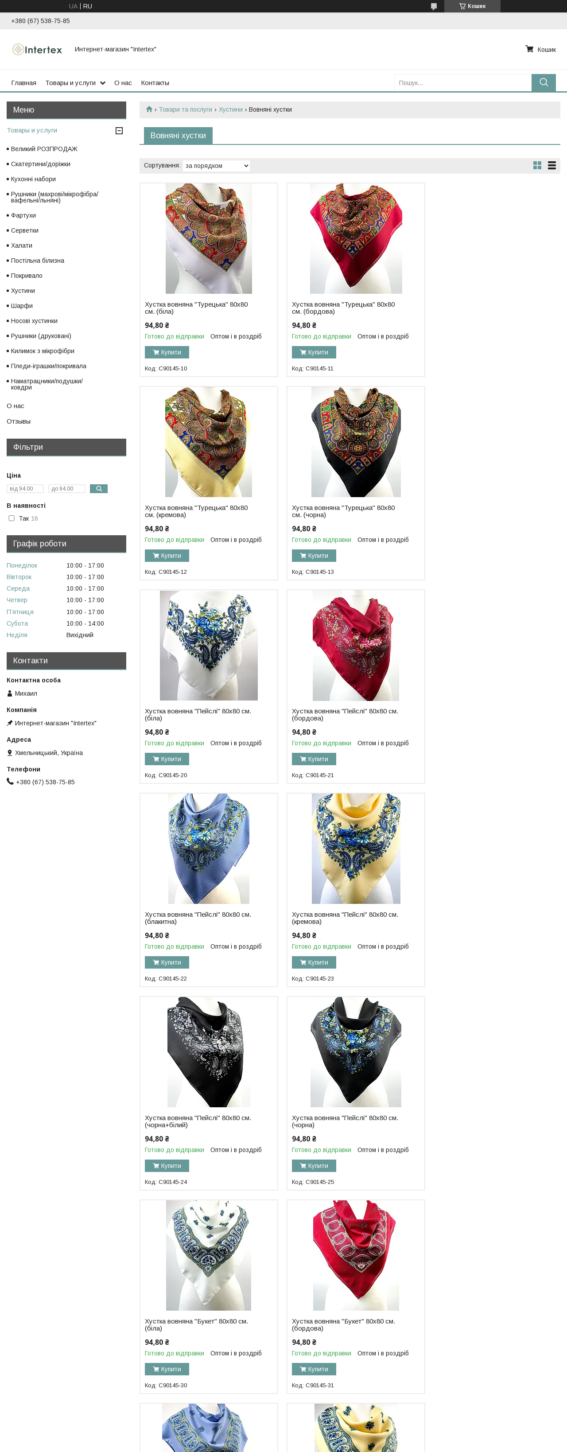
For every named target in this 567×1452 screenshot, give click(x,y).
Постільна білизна (37, 260)
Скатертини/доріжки (40, 163)
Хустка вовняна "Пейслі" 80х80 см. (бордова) (478, 511)
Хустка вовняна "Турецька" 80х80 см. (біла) (196, 308)
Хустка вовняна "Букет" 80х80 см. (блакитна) (196, 1121)
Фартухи (23, 215)
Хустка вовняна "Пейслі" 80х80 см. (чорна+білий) (478, 715)
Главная (23, 82)
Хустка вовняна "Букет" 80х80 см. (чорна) (196, 1325)
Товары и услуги (70, 82)
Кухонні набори (33, 179)
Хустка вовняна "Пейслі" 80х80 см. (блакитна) (192, 715)
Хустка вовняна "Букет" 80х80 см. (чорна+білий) (482, 1121)
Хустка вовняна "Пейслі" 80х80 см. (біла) (335, 511)
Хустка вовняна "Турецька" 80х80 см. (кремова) (482, 308)
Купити (171, 352)
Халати (21, 245)
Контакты (155, 82)
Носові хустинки (34, 320)
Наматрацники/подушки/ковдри (47, 384)
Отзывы (19, 421)
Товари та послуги (185, 109)
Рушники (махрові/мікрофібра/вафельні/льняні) (54, 197)
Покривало (27, 275)
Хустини (231, 109)
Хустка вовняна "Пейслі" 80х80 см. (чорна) (192, 918)
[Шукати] (544, 82)
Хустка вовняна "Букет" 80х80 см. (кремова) (339, 1121)
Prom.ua (325, 1436)
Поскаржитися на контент (284, 1443)
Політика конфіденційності (354, 1443)
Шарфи (22, 305)
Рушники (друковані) (41, 335)
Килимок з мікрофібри (42, 350)
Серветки (25, 230)
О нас (123, 82)
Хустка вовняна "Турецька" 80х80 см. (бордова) (339, 308)
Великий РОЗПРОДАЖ (44, 148)
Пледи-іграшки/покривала (48, 366)
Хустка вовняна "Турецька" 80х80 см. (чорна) (196, 511)
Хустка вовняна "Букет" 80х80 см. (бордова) (482, 918)
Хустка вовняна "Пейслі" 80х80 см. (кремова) (335, 715)
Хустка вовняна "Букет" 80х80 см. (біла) (339, 918)
